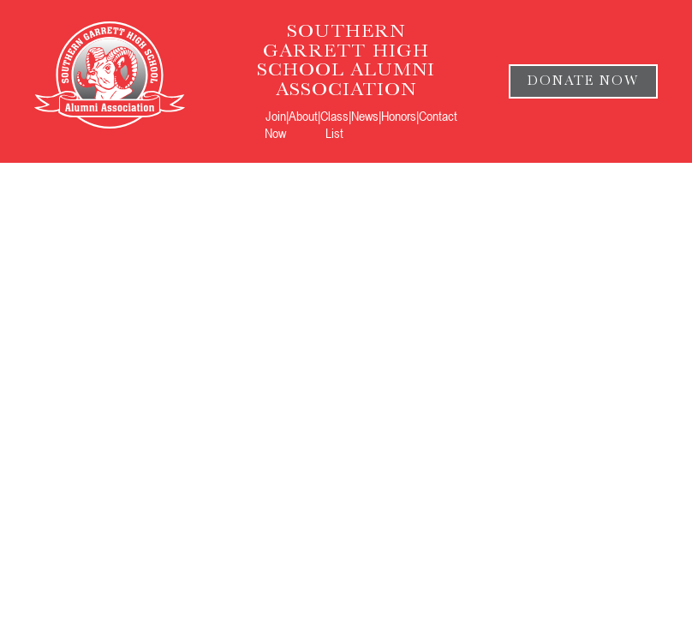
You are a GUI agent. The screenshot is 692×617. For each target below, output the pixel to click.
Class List (334, 124)
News (365, 115)
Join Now (275, 124)
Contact (438, 115)
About (303, 115)
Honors (398, 115)
